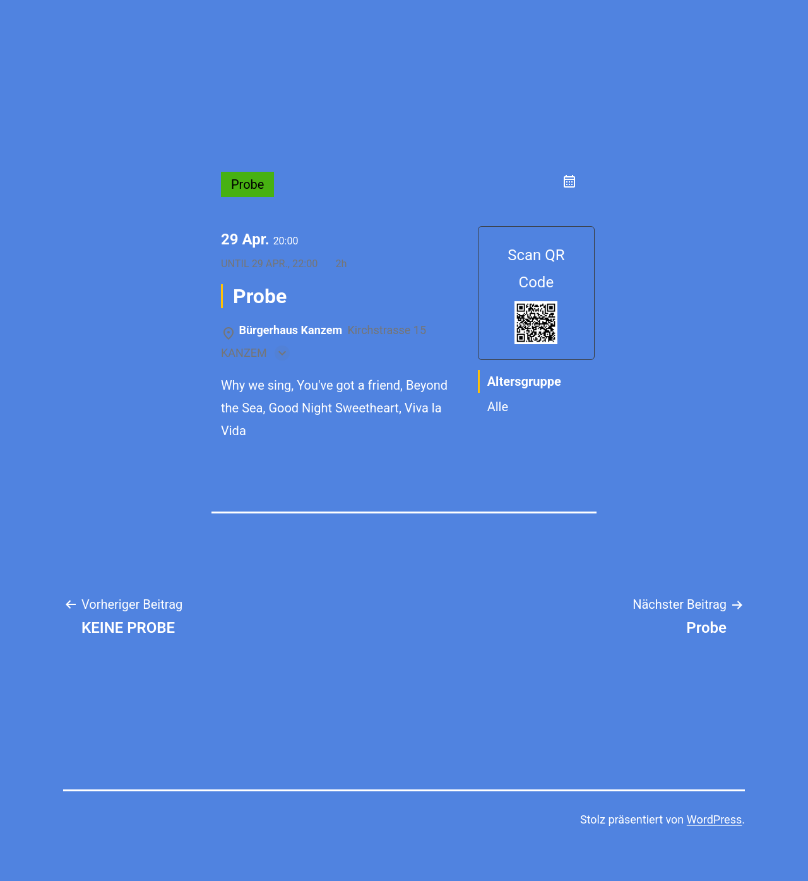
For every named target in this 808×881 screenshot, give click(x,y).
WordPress (714, 819)
